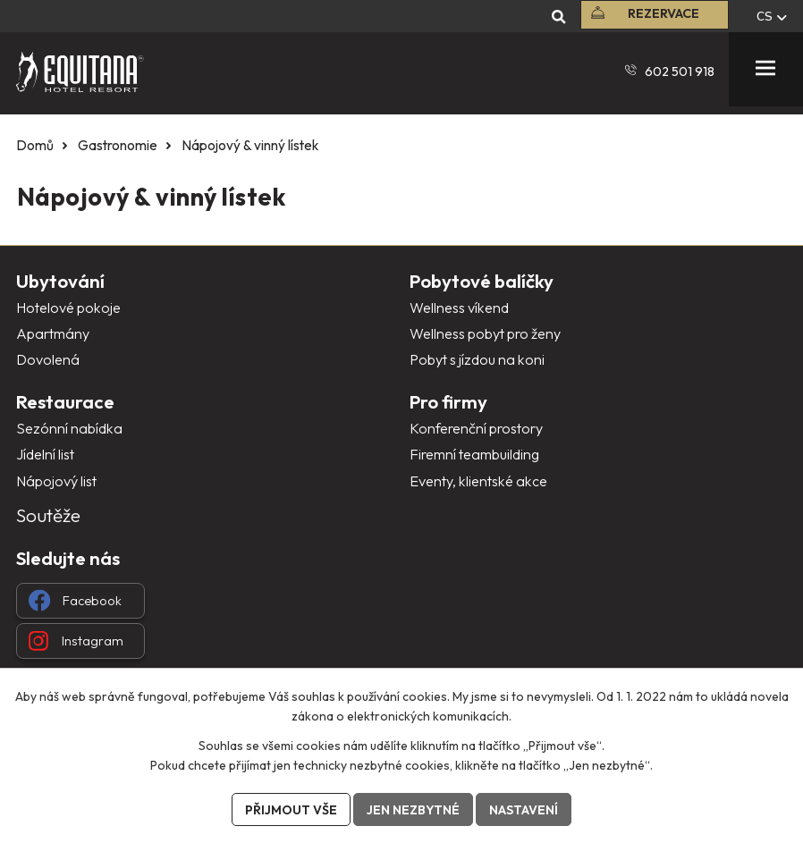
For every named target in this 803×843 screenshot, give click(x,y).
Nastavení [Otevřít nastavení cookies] (523, 810)
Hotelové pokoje (68, 307)
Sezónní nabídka (69, 428)
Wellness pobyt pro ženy (485, 333)
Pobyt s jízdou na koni (477, 359)
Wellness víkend (459, 307)
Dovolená (48, 359)
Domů (35, 145)
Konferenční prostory (476, 428)
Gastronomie (117, 145)
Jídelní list (45, 454)
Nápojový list (56, 481)
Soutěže (48, 515)
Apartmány (52, 333)
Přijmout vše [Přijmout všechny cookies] (291, 810)
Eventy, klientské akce (478, 481)
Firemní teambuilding (474, 454)
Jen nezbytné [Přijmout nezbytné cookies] (413, 810)
